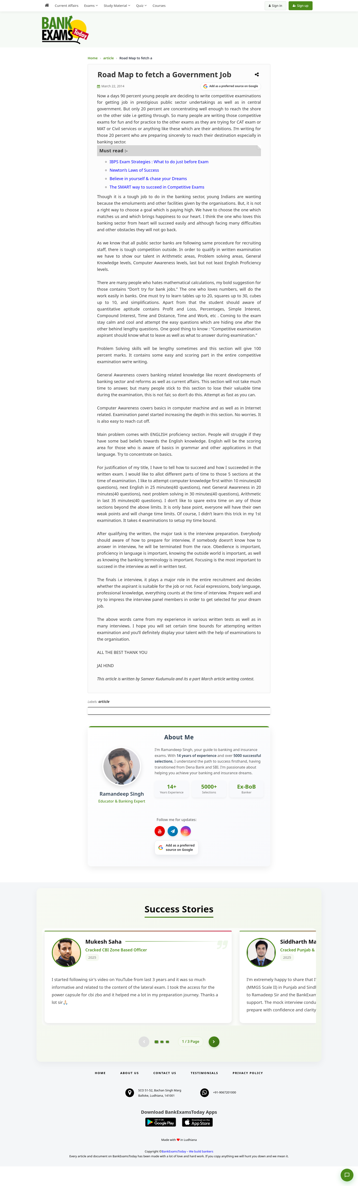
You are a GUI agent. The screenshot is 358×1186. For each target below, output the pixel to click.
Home (93, 58)
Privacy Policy (248, 1092)
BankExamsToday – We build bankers (187, 1171)
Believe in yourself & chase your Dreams (148, 178)
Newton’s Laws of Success (134, 170)
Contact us (164, 1092)
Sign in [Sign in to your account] (275, 5)
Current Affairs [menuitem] (66, 5)
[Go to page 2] (161, 1061)
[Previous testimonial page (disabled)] (143, 1061)
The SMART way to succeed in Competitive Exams (157, 187)
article (109, 58)
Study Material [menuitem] (115, 5)
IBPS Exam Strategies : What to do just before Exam (159, 161)
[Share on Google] (230, 86)
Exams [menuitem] (89, 5)
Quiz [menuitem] (139, 5)
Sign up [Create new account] (300, 5)
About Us (129, 1092)
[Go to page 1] (156, 1061)
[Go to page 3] (167, 1061)
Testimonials (204, 1092)
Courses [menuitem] (159, 5)
